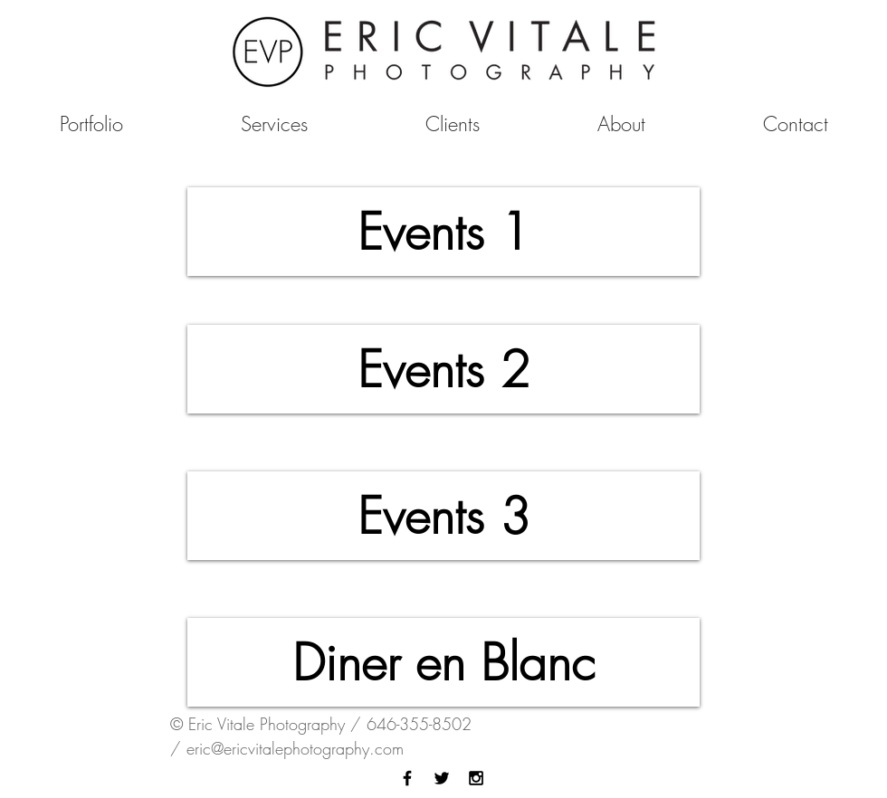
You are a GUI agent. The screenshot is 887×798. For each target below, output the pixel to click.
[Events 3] (443, 515)
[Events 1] (443, 231)
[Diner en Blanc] (443, 662)
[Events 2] (443, 369)
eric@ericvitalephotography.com (295, 748)
